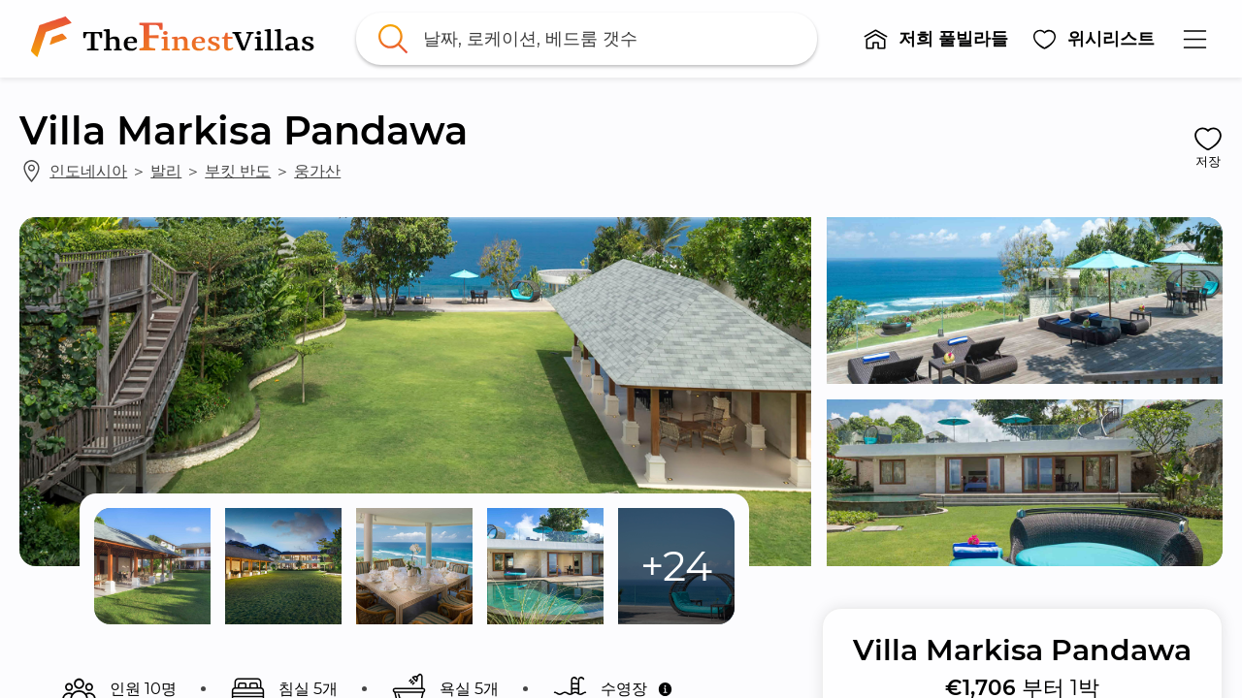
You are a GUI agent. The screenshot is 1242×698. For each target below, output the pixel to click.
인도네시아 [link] (88, 170)
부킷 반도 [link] (238, 170)
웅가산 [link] (317, 170)
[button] (935, 39)
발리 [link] (165, 170)
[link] (176, 39)
